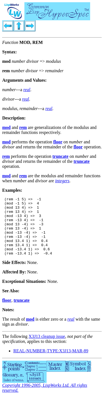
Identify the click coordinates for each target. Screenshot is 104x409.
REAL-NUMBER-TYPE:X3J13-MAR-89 (50, 362)
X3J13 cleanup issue (47, 348)
